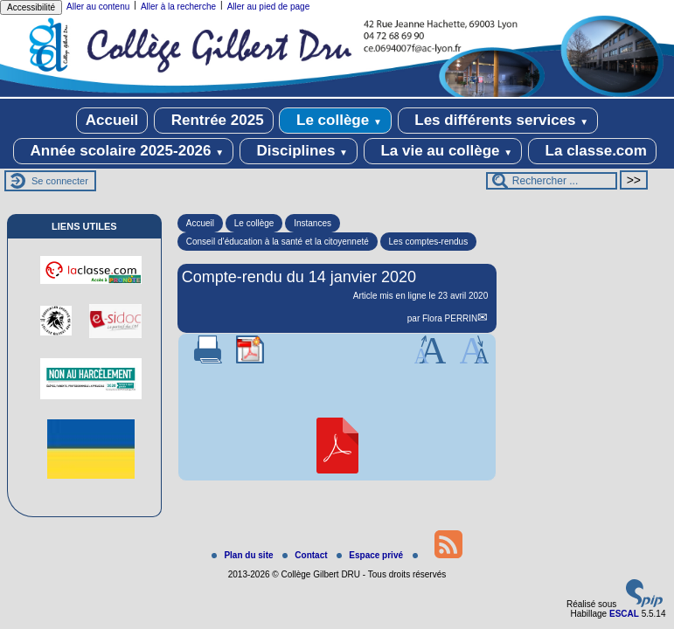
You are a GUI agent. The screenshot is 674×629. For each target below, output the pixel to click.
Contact (306, 555)
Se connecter (59, 181)
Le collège (335, 120)
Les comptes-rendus (429, 241)
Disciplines (298, 151)
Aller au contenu (97, 6)
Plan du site (243, 555)
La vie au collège (442, 151)
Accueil (112, 120)
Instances (312, 223)
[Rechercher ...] (551, 181)
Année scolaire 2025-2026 (123, 151)
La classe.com (592, 151)
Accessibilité (31, 7)
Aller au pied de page (268, 6)
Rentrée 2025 (213, 120)
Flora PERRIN (449, 318)
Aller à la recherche (178, 6)
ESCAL (624, 614)
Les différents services (498, 120)
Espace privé (371, 555)
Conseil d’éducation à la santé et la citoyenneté (277, 241)
